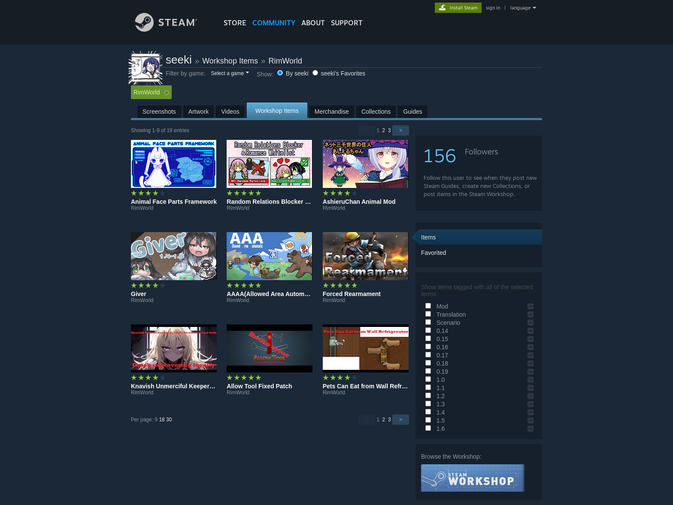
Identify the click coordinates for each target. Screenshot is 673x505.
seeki (179, 59)
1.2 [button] (434, 396)
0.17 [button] (435, 355)
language (520, 8)
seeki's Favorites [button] (339, 73)
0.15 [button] (435, 339)
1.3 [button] (434, 404)
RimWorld (285, 61)
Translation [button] (444, 314)
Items (428, 237)
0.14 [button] (435, 330)
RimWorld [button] (151, 92)
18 (161, 420)
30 (169, 420)
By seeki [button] (293, 73)
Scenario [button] (441, 322)
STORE (235, 22)
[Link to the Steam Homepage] (172, 29)
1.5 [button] (434, 420)
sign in (493, 8)
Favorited (433, 252)
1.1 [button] (434, 387)
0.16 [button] (435, 347)
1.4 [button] (434, 412)
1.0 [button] (434, 379)
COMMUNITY (273, 22)
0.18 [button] (435, 363)
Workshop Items (230, 61)
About (313, 22)
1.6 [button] (434, 428)
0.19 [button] (435, 371)
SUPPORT (347, 22)
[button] (229, 74)
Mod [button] (435, 306)
